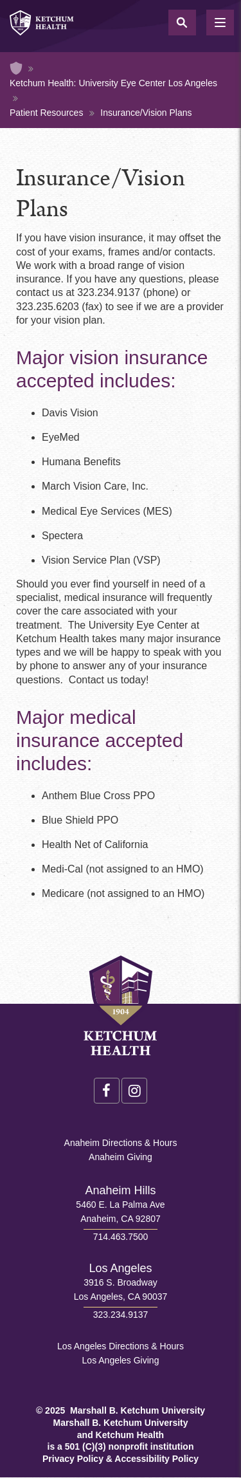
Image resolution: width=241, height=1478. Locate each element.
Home (16, 68)
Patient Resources (46, 112)
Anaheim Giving (120, 1157)
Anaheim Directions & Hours (120, 1143)
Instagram (134, 1091)
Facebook (107, 1091)
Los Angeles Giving (120, 1360)
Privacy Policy (72, 1459)
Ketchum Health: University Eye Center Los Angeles (113, 83)
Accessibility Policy (156, 1459)
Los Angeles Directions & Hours (120, 1346)
